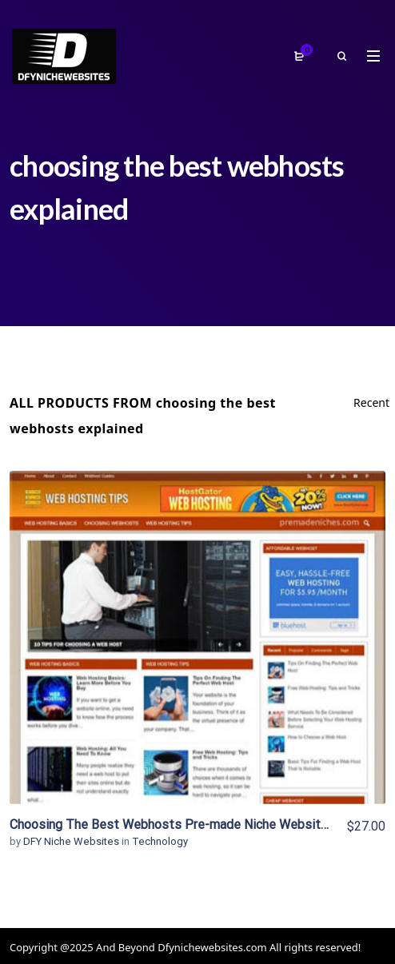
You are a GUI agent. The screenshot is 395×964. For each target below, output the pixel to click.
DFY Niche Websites (72, 841)
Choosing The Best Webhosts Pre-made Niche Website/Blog (184, 824)
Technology (160, 841)
